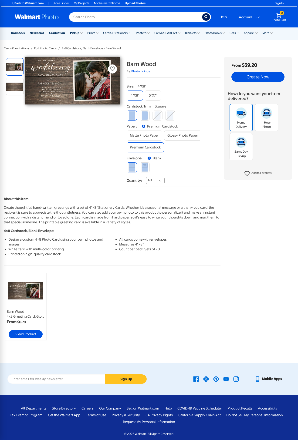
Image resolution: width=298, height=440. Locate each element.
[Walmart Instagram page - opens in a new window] (236, 379)
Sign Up (126, 379)
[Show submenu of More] (271, 32)
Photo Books (213, 33)
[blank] (132, 167)
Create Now (258, 76)
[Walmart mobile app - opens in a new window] (268, 379)
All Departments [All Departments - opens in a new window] (33, 408)
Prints (91, 33)
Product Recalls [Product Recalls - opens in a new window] (240, 408)
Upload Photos (135, 3)
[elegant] (157, 116)
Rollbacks (18, 33)
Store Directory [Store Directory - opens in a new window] (64, 408)
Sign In (279, 3)
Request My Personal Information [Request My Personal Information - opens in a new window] (149, 422)
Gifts (233, 33)
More (265, 33)
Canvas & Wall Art (165, 33)
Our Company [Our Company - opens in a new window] (110, 408)
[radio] (15, 67)
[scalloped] (170, 116)
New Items (37, 33)
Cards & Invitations (16, 48)
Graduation (57, 33)
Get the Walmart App (64, 415)
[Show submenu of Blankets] (198, 32)
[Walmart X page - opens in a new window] (206, 379)
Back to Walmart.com (27, 3)
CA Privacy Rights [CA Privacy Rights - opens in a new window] (159, 415)
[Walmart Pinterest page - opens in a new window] (216, 379)
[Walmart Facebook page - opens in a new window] (196, 379)
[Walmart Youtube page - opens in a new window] (226, 379)
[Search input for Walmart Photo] (135, 17)
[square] (132, 116)
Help (223, 17)
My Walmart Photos (107, 3)
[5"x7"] (153, 96)
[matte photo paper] (144, 136)
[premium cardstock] (145, 147)
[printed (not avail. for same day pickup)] (145, 167)
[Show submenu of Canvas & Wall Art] (179, 32)
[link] (25, 306)
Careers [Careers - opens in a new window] (87, 408)
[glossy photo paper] (182, 136)
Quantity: (134, 180)
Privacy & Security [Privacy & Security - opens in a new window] (126, 415)
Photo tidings (140, 71)
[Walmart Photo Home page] (36, 17)
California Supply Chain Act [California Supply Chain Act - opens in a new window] (199, 415)
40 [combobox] (150, 180)
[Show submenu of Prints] (97, 32)
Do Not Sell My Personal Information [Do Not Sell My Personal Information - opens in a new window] (254, 415)
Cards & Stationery (115, 33)
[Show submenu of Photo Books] (223, 32)
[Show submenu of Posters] (148, 32)
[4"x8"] (135, 96)
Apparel (249, 33)
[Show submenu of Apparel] (256, 32)
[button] (258, 174)
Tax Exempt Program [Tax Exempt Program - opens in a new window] (26, 415)
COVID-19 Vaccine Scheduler (199, 408)
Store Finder (61, 3)
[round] (145, 116)
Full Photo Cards (45, 48)
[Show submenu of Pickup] (81, 32)
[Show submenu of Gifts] (238, 32)
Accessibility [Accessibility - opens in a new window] (267, 408)
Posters (141, 33)
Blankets (190, 33)
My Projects (81, 3)
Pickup (74, 33)
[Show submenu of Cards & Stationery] (130, 32)
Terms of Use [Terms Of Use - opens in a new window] (96, 415)
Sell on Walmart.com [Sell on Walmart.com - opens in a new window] (143, 408)
